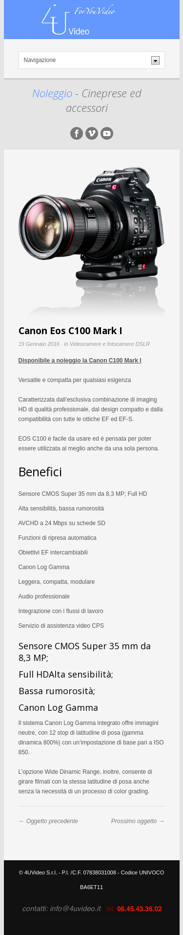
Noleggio (53, 92)
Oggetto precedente (52, 821)
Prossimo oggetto (134, 821)
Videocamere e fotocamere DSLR (110, 344)
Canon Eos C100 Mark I (70, 330)
